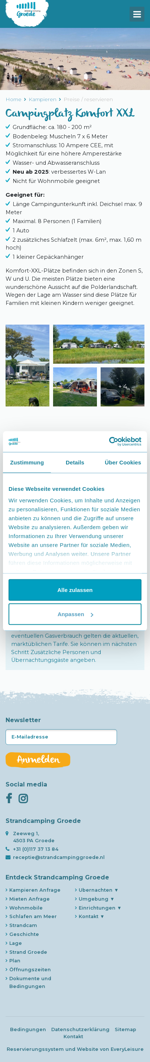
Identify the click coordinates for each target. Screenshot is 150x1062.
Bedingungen (28, 1029)
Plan (14, 960)
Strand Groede (28, 952)
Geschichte (24, 934)
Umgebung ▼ (97, 899)
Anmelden (38, 760)
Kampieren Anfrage (35, 890)
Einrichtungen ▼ (100, 908)
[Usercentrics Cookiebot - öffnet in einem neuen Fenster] (108, 442)
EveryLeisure (127, 1049)
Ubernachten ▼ (99, 890)
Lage (15, 943)
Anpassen (75, 614)
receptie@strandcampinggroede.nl (59, 857)
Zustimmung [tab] (27, 462)
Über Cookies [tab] (123, 462)
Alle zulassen (74, 589)
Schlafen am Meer (33, 916)
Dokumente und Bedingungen (30, 982)
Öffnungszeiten (30, 969)
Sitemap (125, 1029)
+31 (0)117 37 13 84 (35, 849)
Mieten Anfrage (29, 899)
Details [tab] (75, 462)
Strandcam (23, 925)
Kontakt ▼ (92, 916)
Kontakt (73, 1036)
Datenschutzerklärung (80, 1029)
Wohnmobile (26, 908)
